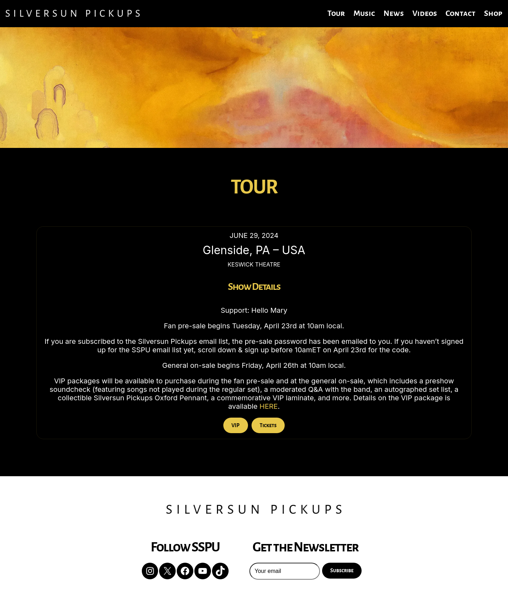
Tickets (268, 425)
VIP (235, 425)
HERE (269, 406)
